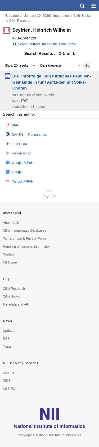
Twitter (8, 346)
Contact (8, 254)
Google (17, 172)
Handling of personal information (27, 246)
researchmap (21, 153)
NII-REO (9, 389)
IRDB (7, 381)
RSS (6, 339)
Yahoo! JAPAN (22, 181)
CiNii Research (14, 288)
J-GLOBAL (20, 144)
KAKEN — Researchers (29, 134)
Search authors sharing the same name (47, 44)
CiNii (21, 5)
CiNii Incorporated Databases (24, 230)
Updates (9, 330)
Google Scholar (23, 163)
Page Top (50, 196)
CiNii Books (11, 296)
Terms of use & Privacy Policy (24, 238)
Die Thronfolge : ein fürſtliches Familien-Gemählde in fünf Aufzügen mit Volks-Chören (51, 82)
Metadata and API (16, 304)
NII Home (10, 262)
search (82, 5)
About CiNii (11, 223)
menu (93, 5)
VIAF (15, 125)
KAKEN (8, 373)
